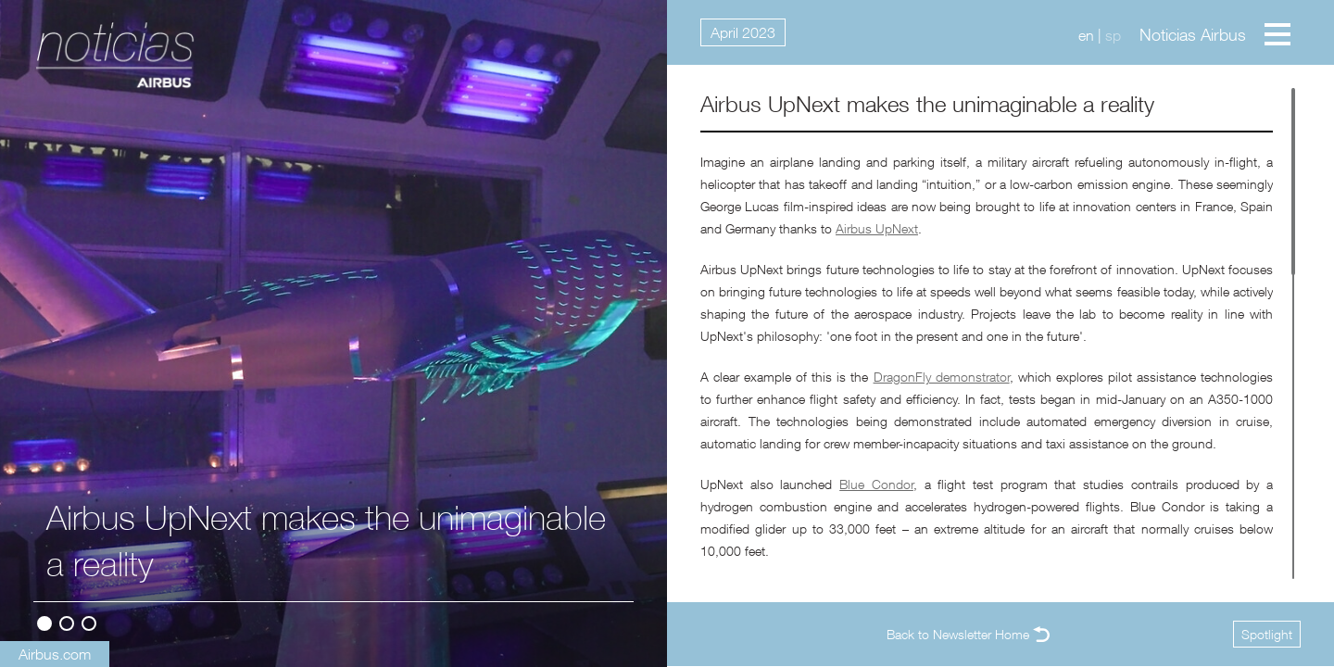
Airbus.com (55, 654)
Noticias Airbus (1192, 34)
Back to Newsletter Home (958, 634)
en (1086, 35)
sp (1113, 35)
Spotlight (1266, 634)
